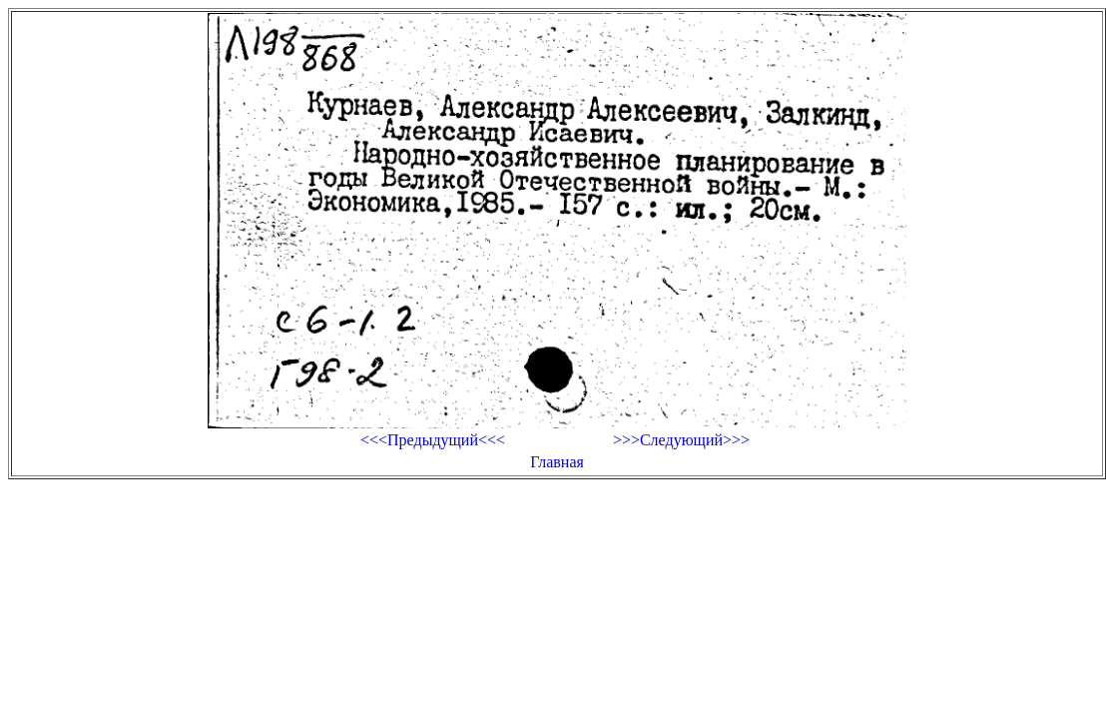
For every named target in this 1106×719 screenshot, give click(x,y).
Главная (557, 461)
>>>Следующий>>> (681, 439)
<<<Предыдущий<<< (432, 439)
